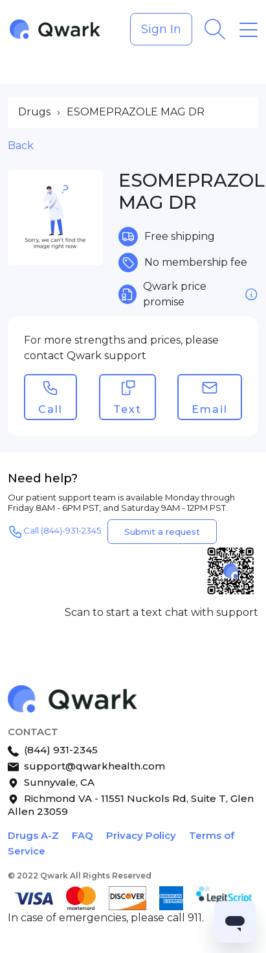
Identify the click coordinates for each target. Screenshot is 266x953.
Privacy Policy (141, 835)
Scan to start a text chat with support (161, 612)
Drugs (34, 112)
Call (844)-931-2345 (54, 531)
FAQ (82, 835)
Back (21, 145)
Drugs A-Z (33, 835)
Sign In (161, 29)
